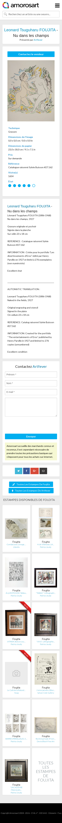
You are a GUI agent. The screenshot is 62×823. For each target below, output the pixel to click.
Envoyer (31, 436)
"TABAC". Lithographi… (46, 593)
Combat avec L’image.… (16, 544)
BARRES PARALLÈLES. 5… (16, 739)
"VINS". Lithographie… (45, 641)
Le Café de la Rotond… (16, 690)
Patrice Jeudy (45, 547)
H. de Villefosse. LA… (45, 544)
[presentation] (30, 425)
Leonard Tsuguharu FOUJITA (29, 30)
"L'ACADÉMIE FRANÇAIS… (16, 788)
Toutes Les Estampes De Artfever (31, 490)
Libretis (16, 547)
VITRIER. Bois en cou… (16, 641)
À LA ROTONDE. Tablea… (16, 593)
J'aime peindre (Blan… (45, 690)
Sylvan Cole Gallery (45, 693)
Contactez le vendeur (31, 54)
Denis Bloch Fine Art (45, 741)
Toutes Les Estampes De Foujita (31, 484)
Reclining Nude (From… (46, 739)
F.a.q (59, 813)
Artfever (38, 39)
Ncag (16, 693)
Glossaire (52, 813)
